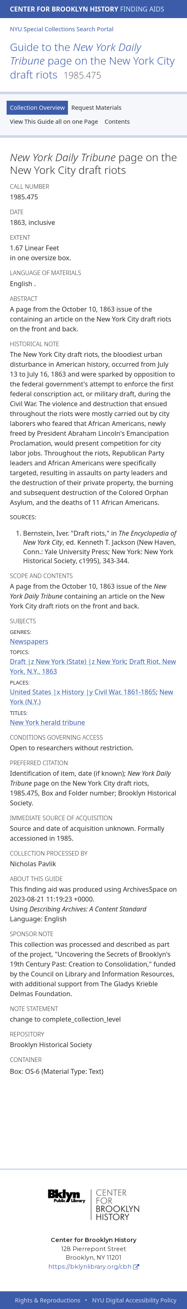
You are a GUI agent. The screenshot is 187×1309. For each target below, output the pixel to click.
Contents (117, 121)
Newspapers (29, 641)
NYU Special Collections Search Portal (61, 29)
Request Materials (96, 107)
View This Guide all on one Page (54, 121)
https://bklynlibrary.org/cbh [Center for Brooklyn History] (93, 1266)
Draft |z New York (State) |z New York (68, 661)
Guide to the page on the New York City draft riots (92, 60)
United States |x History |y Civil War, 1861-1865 (83, 691)
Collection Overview (37, 107)
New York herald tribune (47, 722)
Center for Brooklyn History (64, 9)
